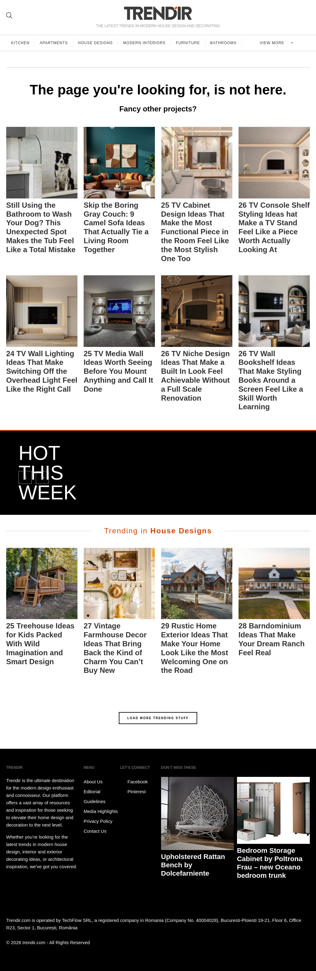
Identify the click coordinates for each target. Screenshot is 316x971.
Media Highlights (101, 811)
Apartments (54, 43)
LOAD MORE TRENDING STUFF (158, 718)
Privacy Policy (98, 821)
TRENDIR (158, 13)
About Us (93, 781)
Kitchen (20, 43)
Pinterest (133, 791)
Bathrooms (223, 43)
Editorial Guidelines (95, 796)
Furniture (188, 43)
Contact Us (95, 831)
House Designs (95, 43)
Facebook (134, 782)
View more (272, 43)
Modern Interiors (144, 43)
